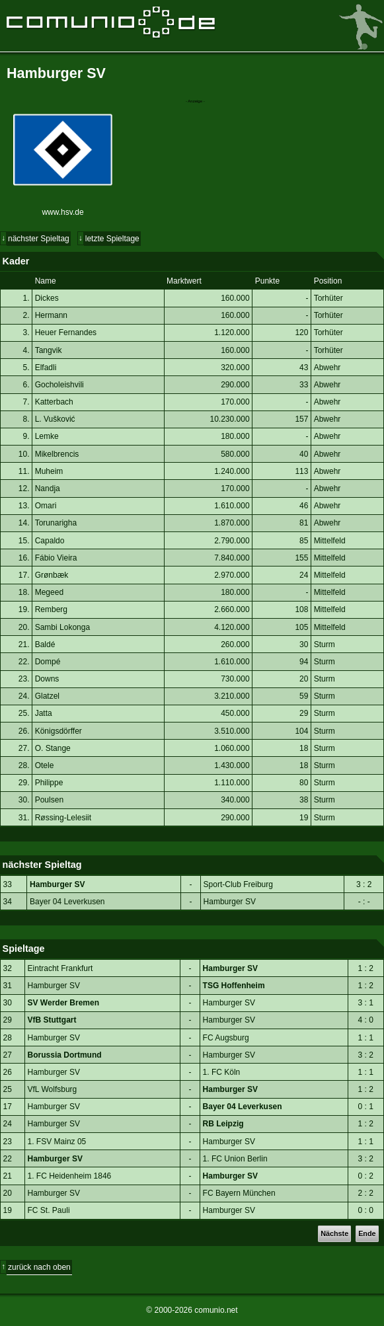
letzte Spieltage (112, 238)
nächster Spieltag (38, 238)
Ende (366, 1233)
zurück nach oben (39, 1267)
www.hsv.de (62, 212)
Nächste (334, 1233)
